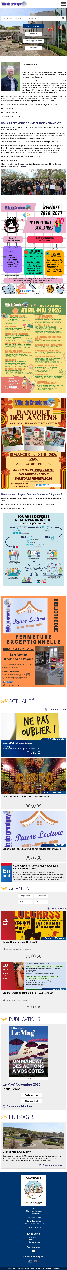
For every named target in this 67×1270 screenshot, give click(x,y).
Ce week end (41, 896)
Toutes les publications (19, 1106)
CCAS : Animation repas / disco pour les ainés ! (26, 796)
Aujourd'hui (25, 896)
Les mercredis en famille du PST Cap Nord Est (28, 993)
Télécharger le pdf (31, 1101)
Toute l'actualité (57, 709)
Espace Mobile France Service (17, 743)
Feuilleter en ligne (31, 1095)
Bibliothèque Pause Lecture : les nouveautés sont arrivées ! (32, 849)
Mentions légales (23, 1268)
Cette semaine (25, 902)
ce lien (24, 166)
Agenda (31, 1240)
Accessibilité (54, 1268)
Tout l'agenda (58, 908)
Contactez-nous (34, 1242)
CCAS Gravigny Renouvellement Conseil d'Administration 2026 (35, 867)
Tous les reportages (53, 1165)
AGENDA (33, 48)
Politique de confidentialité (40, 1268)
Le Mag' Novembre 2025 (21, 1084)
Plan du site (12, 1268)
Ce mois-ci (41, 902)
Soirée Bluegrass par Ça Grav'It (20, 942)
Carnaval (33, 34)
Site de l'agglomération (33, 41)
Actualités (32, 1238)
